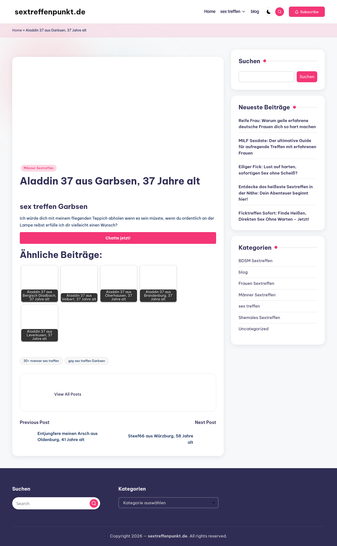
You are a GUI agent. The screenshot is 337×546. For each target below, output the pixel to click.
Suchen (249, 61)
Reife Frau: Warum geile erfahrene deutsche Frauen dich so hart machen (277, 124)
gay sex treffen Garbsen (86, 361)
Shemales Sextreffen (259, 317)
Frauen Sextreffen (256, 283)
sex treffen (249, 306)
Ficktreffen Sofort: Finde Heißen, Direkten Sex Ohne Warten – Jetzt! (274, 216)
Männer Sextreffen (39, 168)
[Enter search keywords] (56, 503)
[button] (307, 12)
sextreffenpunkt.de (50, 11)
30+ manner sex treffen (41, 361)
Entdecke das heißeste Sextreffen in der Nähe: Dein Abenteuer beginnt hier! (276, 193)
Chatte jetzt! (117, 238)
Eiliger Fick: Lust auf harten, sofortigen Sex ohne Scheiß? (268, 170)
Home (17, 30)
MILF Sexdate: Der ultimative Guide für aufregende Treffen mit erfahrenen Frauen (277, 147)
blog (243, 272)
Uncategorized (254, 328)
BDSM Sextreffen (256, 260)
